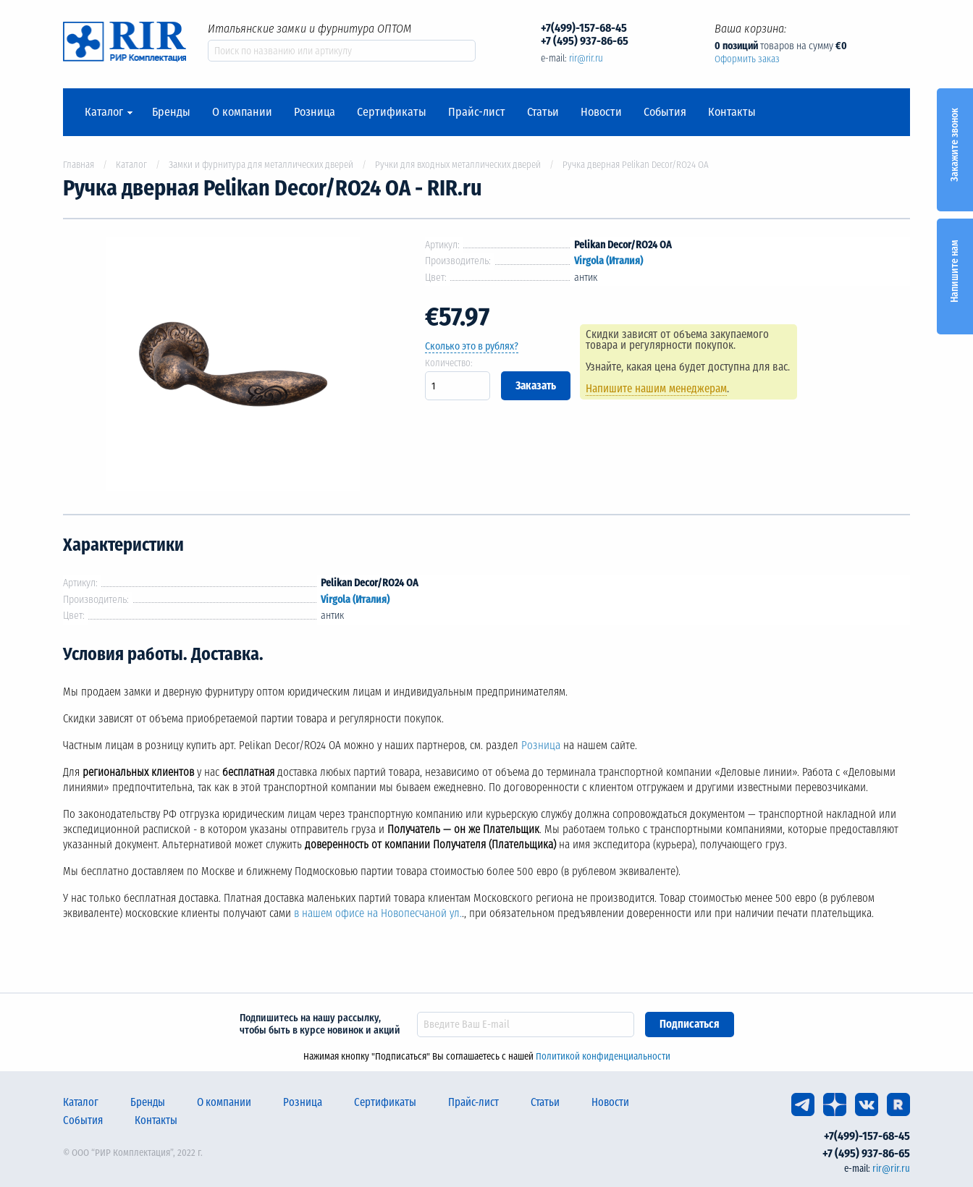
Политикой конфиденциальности (603, 1056)
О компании (242, 112)
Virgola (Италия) (608, 261)
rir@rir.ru (586, 58)
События (665, 112)
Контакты (732, 112)
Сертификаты (391, 112)
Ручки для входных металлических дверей (458, 164)
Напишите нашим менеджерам (657, 388)
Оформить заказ (747, 59)
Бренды (171, 112)
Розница (314, 112)
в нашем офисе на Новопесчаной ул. (378, 913)
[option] (233, 366)
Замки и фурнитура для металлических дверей (261, 164)
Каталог (104, 112)
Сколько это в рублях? (471, 346)
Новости (601, 112)
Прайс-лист (476, 112)
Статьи (543, 112)
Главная (78, 164)
